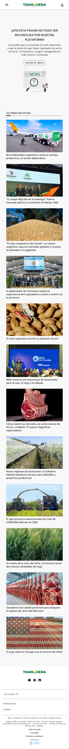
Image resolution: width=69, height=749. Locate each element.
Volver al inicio (34, 62)
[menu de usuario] (62, 5)
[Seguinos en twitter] (29, 680)
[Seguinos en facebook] (39, 680)
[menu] (7, 4)
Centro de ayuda (34, 729)
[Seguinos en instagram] (34, 680)
